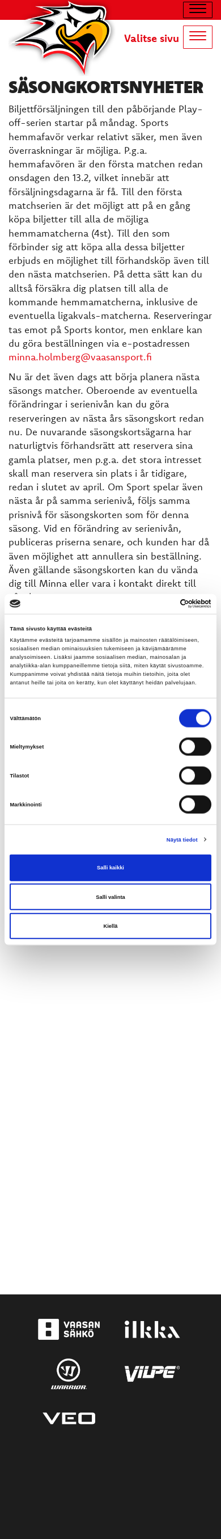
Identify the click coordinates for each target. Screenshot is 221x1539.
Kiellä (111, 926)
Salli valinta (110, 896)
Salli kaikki (110, 868)
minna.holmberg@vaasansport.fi (80, 357)
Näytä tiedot (182, 839)
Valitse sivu (151, 38)
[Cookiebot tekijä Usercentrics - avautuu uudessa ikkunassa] (161, 603)
